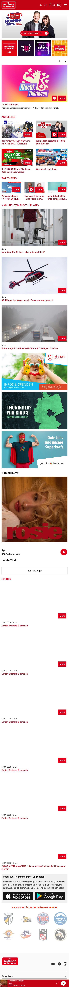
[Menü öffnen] (65, 5)
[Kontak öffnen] (40, 5)
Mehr (62, 98)
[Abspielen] (63, 983)
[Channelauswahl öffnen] (45, 5)
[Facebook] (59, 963)
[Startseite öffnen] (9, 5)
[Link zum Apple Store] (18, 896)
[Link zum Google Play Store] (50, 896)
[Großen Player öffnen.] (57, 983)
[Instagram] (65, 963)
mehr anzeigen (34, 570)
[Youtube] (53, 963)
